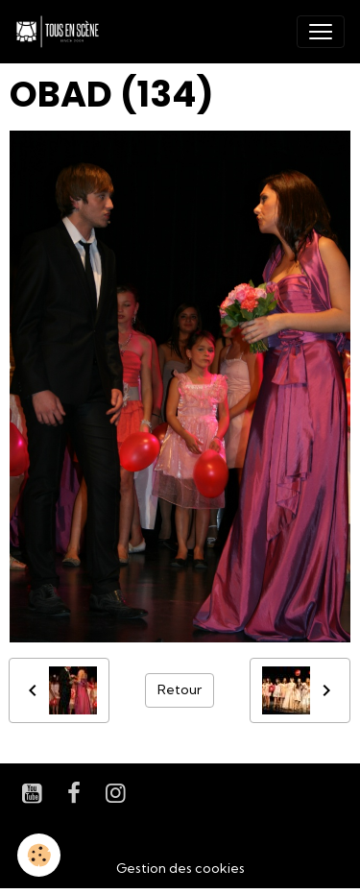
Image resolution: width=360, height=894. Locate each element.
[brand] (61, 31)
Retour (179, 689)
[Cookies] (38, 855)
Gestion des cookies (180, 868)
